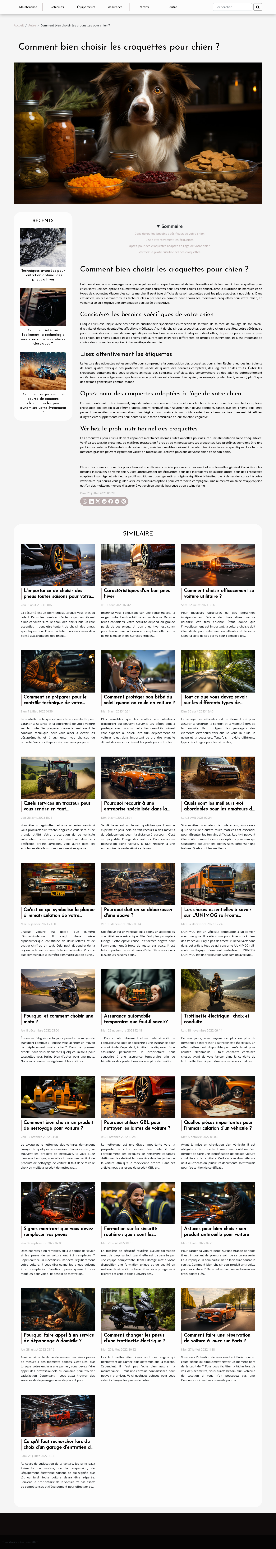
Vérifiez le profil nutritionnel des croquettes (169, 252)
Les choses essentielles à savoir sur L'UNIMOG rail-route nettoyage (217, 915)
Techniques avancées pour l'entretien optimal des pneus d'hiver (43, 275)
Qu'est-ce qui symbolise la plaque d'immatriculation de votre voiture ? (59, 915)
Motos (144, 7)
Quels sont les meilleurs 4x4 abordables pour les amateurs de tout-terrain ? (219, 809)
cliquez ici (226, 333)
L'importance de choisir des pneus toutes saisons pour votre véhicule (57, 596)
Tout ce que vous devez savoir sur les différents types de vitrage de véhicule (215, 703)
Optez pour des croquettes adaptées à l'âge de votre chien (169, 246)
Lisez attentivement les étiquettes (170, 239)
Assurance (115, 7)
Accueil (19, 25)
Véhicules (57, 7)
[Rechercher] (232, 7)
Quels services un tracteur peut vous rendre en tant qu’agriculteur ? (57, 809)
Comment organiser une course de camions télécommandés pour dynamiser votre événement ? (43, 403)
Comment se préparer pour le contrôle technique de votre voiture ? (55, 703)
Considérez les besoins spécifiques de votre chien (170, 233)
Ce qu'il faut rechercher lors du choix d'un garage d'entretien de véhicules (58, 1447)
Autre (173, 7)
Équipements (86, 7)
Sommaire (172, 226)
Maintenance (28, 7)
